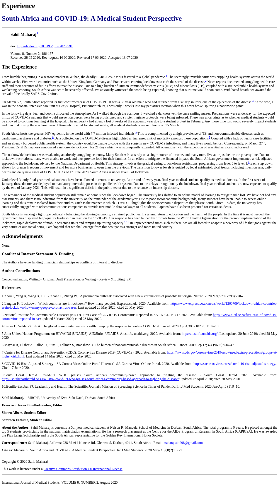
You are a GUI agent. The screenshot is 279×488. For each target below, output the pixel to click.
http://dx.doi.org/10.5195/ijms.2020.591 (45, 46)
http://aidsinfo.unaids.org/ (200, 333)
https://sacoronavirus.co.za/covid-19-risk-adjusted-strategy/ (235, 364)
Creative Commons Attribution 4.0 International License (83, 469)
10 (127, 221)
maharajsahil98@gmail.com (183, 443)
